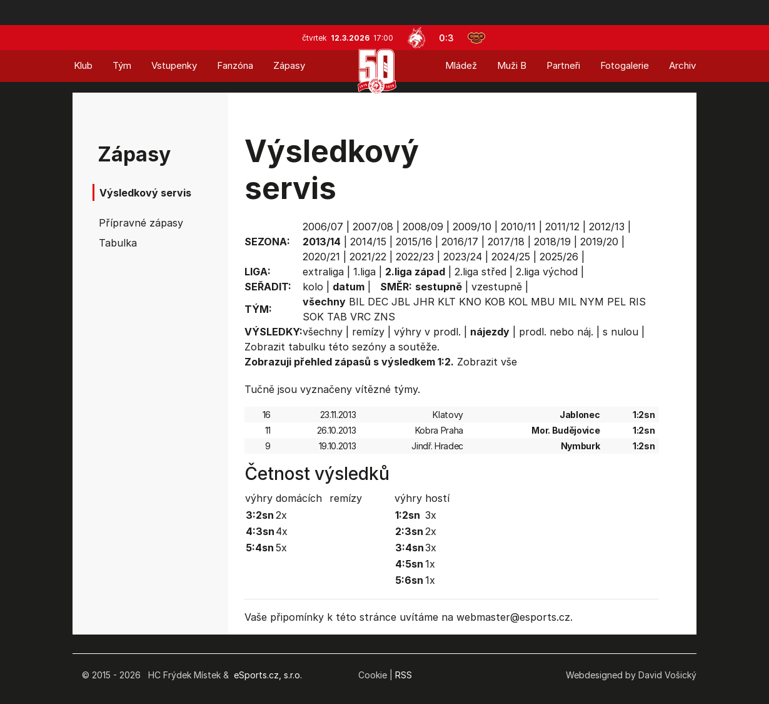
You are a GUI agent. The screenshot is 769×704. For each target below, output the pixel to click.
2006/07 (323, 226)
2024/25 (510, 256)
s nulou (620, 331)
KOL (518, 301)
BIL (356, 301)
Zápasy (289, 65)
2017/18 (506, 241)
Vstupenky (174, 65)
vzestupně (496, 286)
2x (281, 515)
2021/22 (367, 256)
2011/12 (562, 226)
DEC (378, 301)
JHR (424, 301)
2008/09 (423, 226)
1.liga (364, 271)
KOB (495, 301)
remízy (368, 331)
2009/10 (472, 226)
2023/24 (462, 256)
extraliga (323, 271)
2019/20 (599, 241)
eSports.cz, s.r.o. (268, 675)
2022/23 (415, 256)
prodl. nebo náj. (556, 331)
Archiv (682, 65)
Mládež (461, 65)
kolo (313, 286)
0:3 (446, 38)
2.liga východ (547, 271)
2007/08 (373, 226)
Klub (83, 65)
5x (281, 547)
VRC (360, 316)
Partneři (563, 65)
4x (282, 531)
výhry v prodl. (427, 331)
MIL (567, 301)
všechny (323, 331)
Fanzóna (235, 65)
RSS (403, 675)
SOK (313, 316)
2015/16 (414, 241)
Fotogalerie (624, 65)
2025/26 (559, 256)
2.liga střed (480, 271)
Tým (122, 65)
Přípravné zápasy (141, 223)
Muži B (511, 65)
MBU (543, 301)
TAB (337, 316)
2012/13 (607, 226)
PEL (616, 301)
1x (430, 564)
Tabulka (118, 243)
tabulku (306, 346)
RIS (637, 301)
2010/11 (518, 226)
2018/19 (552, 241)
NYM (592, 301)
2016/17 (459, 241)
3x (430, 515)
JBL (400, 301)
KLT (447, 301)
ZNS (384, 316)
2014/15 (368, 241)
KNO (470, 301)
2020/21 (321, 256)
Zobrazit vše (487, 361)
